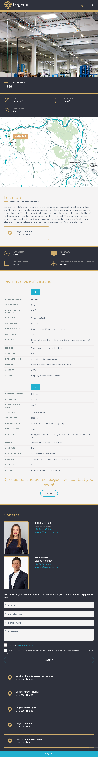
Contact (49, 493)
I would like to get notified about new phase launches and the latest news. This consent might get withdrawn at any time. (49, 651)
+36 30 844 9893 (43, 529)
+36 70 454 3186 (43, 564)
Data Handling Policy (25, 645)
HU (92, 5)
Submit (49, 660)
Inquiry (49, 754)
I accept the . (19, 645)
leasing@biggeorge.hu (46, 532)
